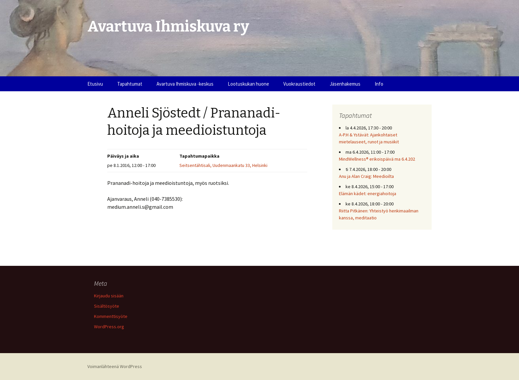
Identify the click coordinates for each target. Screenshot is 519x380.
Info (379, 84)
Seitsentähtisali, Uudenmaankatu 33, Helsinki (223, 165)
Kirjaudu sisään (108, 296)
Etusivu (95, 84)
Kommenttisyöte (110, 316)
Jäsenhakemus (345, 84)
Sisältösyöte (106, 306)
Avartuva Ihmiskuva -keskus (185, 84)
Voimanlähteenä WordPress (114, 366)
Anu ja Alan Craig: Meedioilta (366, 176)
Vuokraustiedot (299, 84)
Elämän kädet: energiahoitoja (367, 193)
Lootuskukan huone (248, 84)
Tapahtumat (129, 84)
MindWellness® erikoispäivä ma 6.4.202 (377, 159)
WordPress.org (109, 327)
